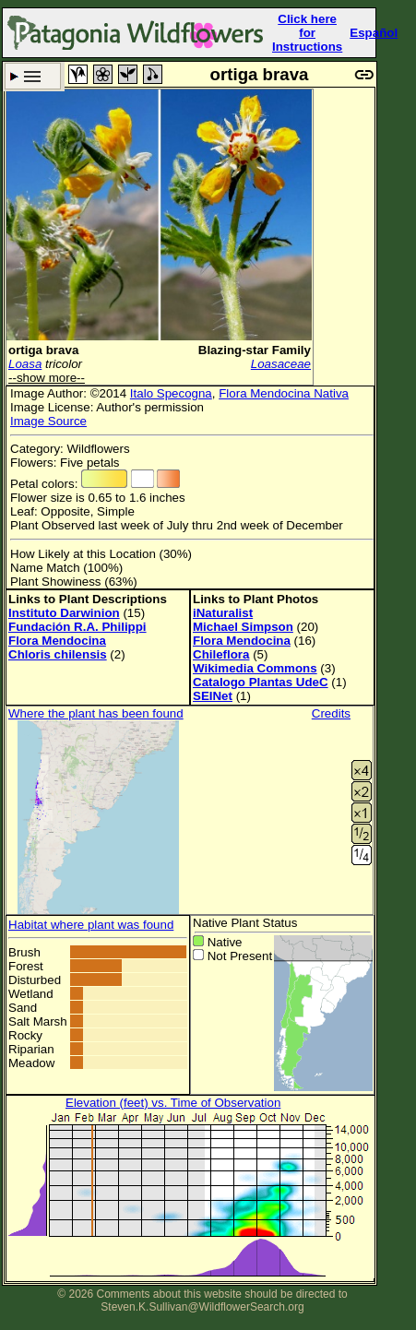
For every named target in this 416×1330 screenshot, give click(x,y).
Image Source (48, 421)
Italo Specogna (171, 393)
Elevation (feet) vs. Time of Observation (172, 1103)
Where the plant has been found (96, 713)
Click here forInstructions (307, 32)
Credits (331, 713)
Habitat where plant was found (90, 925)
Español (374, 33)
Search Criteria (33, 76)
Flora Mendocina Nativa (284, 393)
